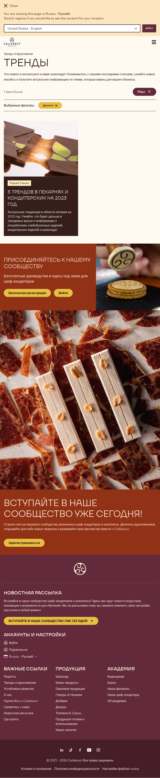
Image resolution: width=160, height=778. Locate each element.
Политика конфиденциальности (76, 769)
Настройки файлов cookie (120, 769)
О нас (8, 695)
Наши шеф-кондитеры (123, 695)
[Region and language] (72, 28)
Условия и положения (36, 769)
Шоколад (62, 676)
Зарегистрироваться (24, 543)
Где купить (11, 719)
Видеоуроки (115, 676)
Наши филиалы (118, 689)
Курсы (111, 682)
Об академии (116, 701)
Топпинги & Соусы (68, 713)
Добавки (61, 701)
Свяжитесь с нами (16, 707)
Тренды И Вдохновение (18, 54)
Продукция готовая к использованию (70, 721)
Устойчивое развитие (19, 689)
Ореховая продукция (70, 689)
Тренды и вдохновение (20, 682)
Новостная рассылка (18, 713)
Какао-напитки (66, 730)
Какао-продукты (67, 682)
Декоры (61, 707)
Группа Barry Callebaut (21, 701)
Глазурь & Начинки (69, 695)
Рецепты (10, 676)
